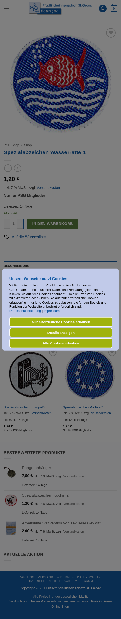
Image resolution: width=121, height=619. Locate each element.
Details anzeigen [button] (61, 332)
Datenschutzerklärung (25, 311)
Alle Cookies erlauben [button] (61, 343)
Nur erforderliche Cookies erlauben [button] (61, 322)
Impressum (51, 311)
